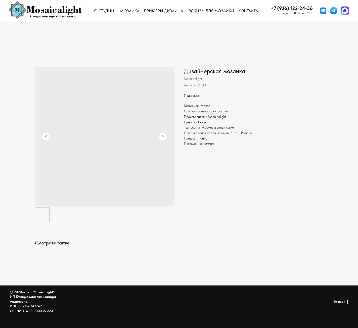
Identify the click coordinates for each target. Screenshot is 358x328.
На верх (340, 301)
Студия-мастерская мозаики (53, 16)
